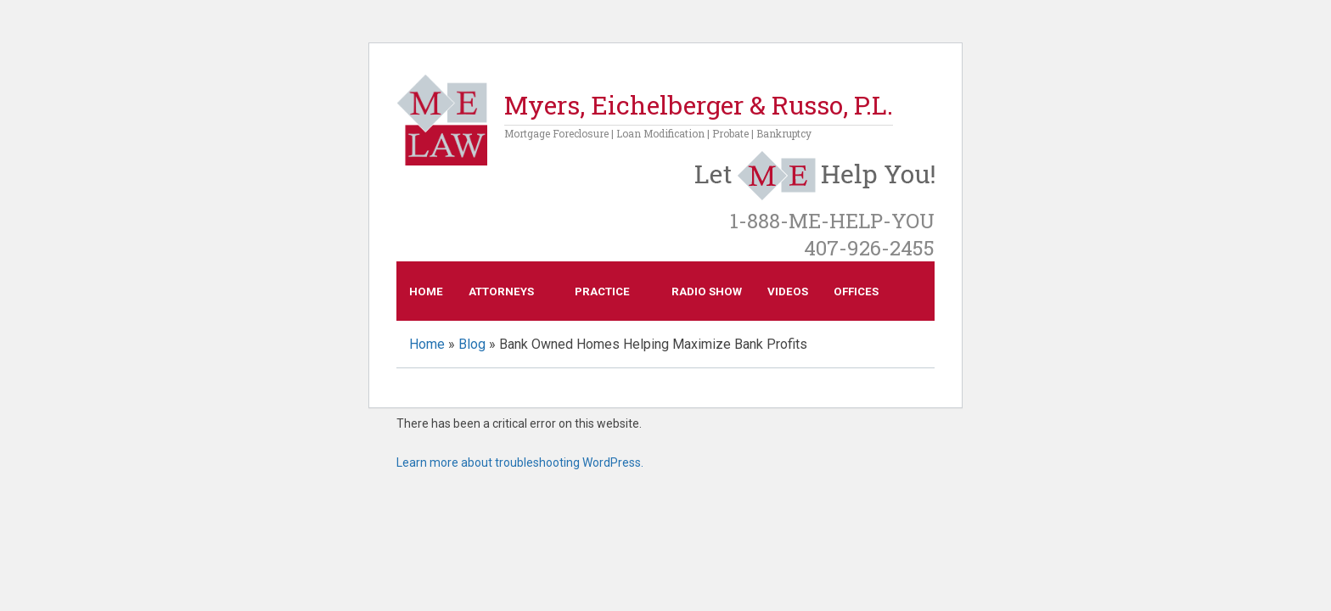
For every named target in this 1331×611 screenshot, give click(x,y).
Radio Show (706, 291)
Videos (787, 291)
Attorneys (501, 291)
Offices (856, 291)
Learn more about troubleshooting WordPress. (519, 462)
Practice (602, 291)
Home (426, 291)
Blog (472, 344)
